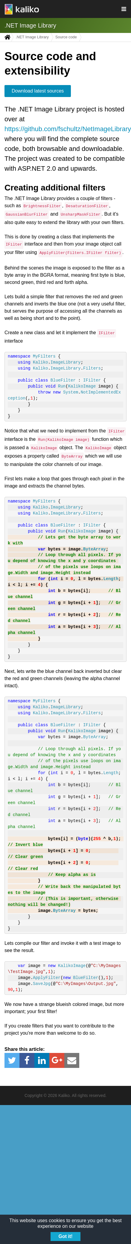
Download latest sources (38, 90)
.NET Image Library (30, 25)
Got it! (65, 1236)
